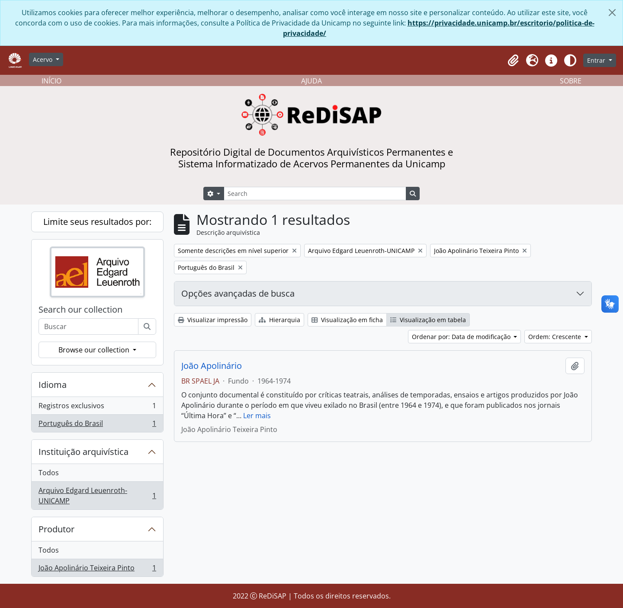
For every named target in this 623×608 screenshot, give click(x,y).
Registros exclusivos (97, 407)
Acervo (43, 59)
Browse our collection (94, 350)
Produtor (56, 529)
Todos (49, 472)
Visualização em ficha (347, 320)
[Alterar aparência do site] (570, 60)
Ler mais (257, 415)
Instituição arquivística (83, 452)
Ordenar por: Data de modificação (462, 337)
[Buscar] (147, 326)
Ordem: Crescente (555, 337)
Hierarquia (279, 320)
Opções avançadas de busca (238, 293)
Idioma (53, 384)
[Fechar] (612, 12)
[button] (513, 60)
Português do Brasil (97, 425)
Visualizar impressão (212, 320)
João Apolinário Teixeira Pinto (97, 569)
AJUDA (311, 81)
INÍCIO (51, 81)
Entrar (597, 60)
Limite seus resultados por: (97, 221)
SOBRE (570, 81)
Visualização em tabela (428, 320)
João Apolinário (211, 366)
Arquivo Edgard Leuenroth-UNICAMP (97, 496)
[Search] (315, 193)
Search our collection (80, 309)
